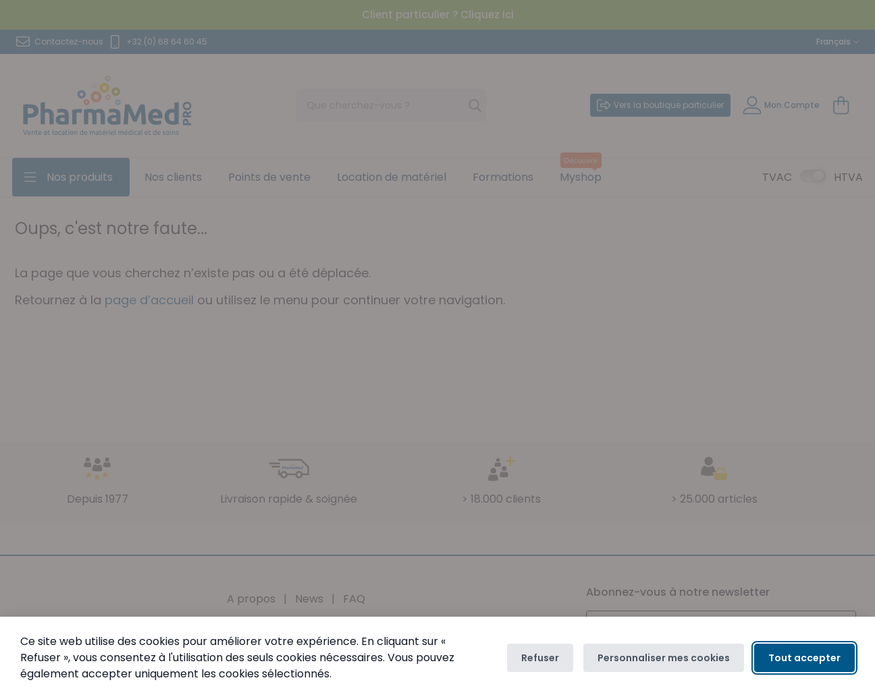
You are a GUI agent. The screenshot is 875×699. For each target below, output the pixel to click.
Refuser (540, 658)
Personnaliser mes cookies (664, 658)
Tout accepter (804, 658)
